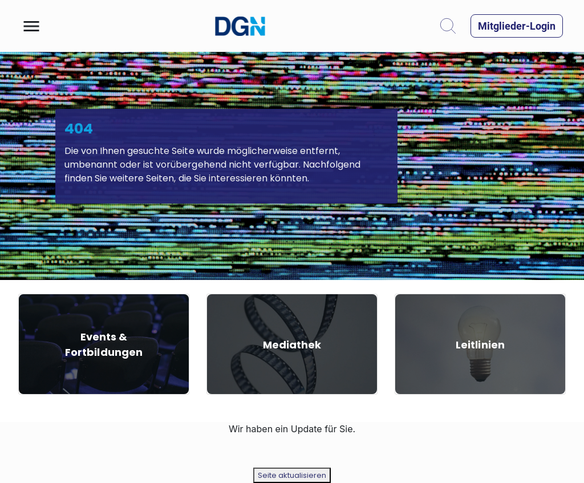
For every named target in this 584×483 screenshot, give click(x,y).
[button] (31, 26)
